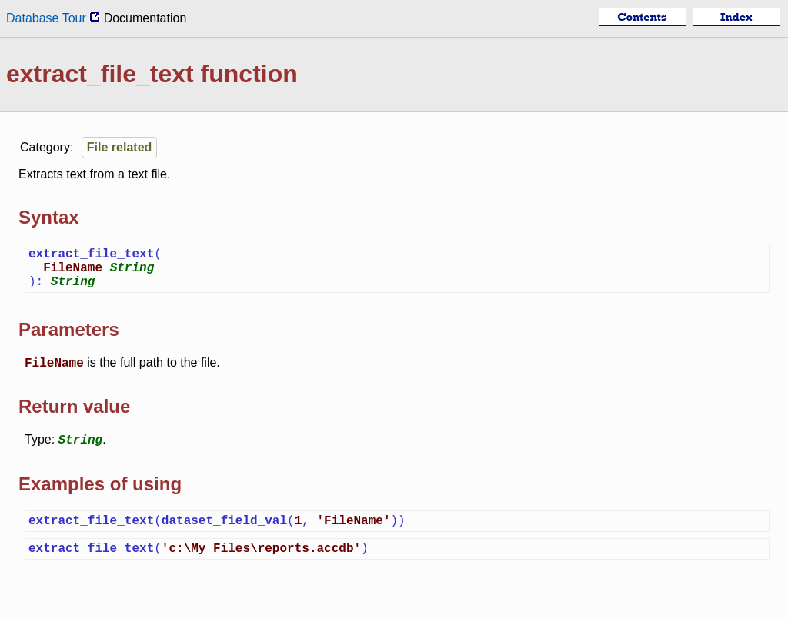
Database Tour (53, 18)
